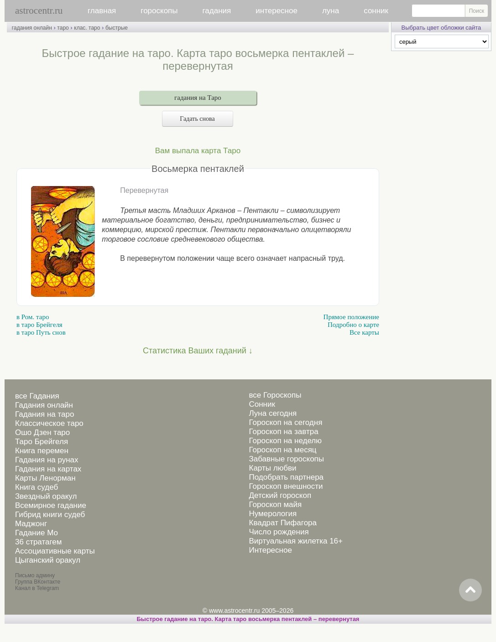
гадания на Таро (197, 97)
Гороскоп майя (275, 504)
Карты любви (272, 468)
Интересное (270, 550)
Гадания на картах (48, 469)
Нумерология (273, 513)
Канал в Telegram (37, 588)
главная (102, 10)
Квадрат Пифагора (283, 522)
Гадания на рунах (46, 460)
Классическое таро (49, 423)
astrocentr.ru (39, 10)
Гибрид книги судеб (50, 514)
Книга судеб (36, 487)
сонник (376, 10)
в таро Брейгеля (39, 324)
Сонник (262, 404)
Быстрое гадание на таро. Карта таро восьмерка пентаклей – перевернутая (248, 619)
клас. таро (87, 28)
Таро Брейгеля (41, 441)
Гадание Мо (36, 532)
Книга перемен (41, 450)
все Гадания (37, 396)
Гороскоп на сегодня (285, 422)
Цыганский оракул (47, 560)
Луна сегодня (273, 413)
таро (62, 28)
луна (330, 10)
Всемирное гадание (50, 505)
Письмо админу (35, 575)
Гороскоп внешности (286, 486)
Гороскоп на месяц (282, 449)
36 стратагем (38, 542)
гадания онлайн (32, 28)
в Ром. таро (32, 317)
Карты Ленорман (45, 478)
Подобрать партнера (286, 477)
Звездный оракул (46, 496)
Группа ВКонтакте (37, 582)
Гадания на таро (44, 414)
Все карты (364, 332)
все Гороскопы (275, 395)
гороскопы (159, 10)
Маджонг (31, 523)
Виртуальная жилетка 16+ (296, 541)
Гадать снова (197, 118)
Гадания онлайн (44, 405)
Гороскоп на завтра (283, 431)
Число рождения (278, 532)
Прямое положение (351, 317)
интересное (277, 10)
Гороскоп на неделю (285, 440)
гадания (217, 10)
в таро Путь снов (41, 332)
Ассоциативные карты (55, 551)
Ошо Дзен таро (42, 432)
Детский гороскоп (280, 495)
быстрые (116, 28)
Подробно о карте (353, 324)
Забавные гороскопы (286, 459)
